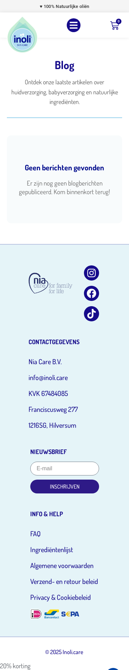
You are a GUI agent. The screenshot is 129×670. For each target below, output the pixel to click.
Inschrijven (64, 486)
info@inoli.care (48, 377)
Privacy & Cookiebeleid (60, 597)
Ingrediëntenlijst (51, 549)
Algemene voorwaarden (62, 565)
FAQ (35, 533)
